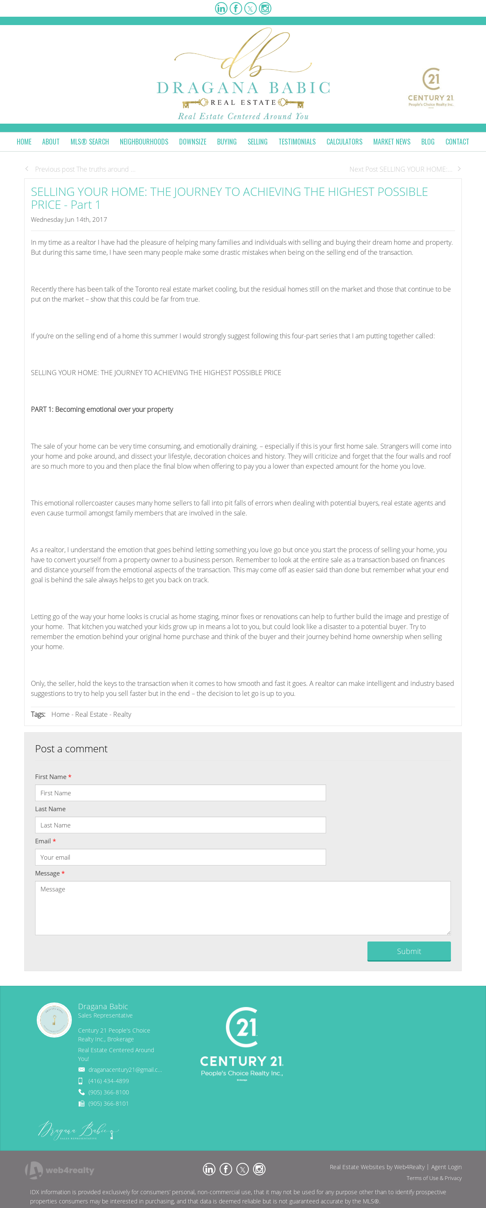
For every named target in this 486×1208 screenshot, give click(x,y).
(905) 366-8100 (109, 1092)
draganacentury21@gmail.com (127, 1069)
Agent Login (446, 1167)
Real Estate (91, 714)
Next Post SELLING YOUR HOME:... (405, 169)
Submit (409, 951)
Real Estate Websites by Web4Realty (377, 1167)
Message (50, 873)
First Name (53, 776)
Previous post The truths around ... (80, 169)
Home (60, 714)
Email (45, 841)
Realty (122, 714)
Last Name (50, 808)
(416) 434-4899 (109, 1081)
